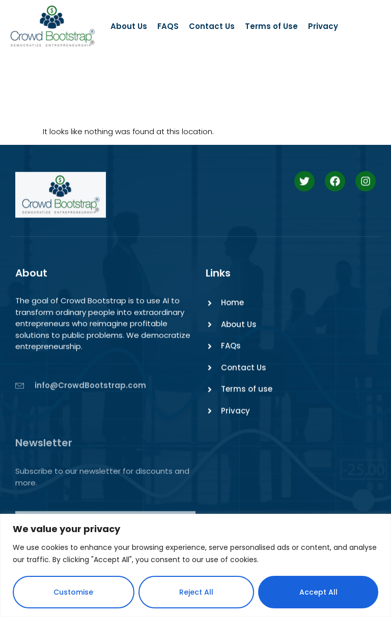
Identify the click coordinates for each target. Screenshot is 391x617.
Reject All (196, 592)
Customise (73, 592)
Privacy (323, 26)
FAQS (168, 26)
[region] (195, 565)
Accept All (318, 592)
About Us (128, 26)
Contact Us (212, 26)
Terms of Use (271, 26)
